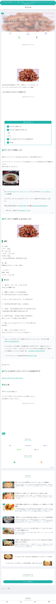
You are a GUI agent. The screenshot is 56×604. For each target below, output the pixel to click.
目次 (27, 122)
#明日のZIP (22, 206)
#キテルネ (13, 192)
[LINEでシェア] (19, 37)
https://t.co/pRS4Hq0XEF (11, 342)
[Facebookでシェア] (28, 33)
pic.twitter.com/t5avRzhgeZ (40, 206)
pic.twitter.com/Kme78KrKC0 (36, 352)
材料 (9, 133)
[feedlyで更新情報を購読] (14, 463)
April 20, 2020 (32, 356)
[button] (37, 37)
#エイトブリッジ (25, 192)
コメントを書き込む (28, 583)
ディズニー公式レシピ (16, 126)
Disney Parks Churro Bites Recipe (13, 379)
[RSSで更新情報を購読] (41, 463)
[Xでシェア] (10, 33)
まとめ (11, 143)
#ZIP (28, 206)
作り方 (9, 136)
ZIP (9, 392)
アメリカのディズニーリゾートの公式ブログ (21, 139)
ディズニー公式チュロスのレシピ (18, 130)
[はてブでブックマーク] (46, 33)
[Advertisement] (28, 56)
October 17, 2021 (25, 211)
